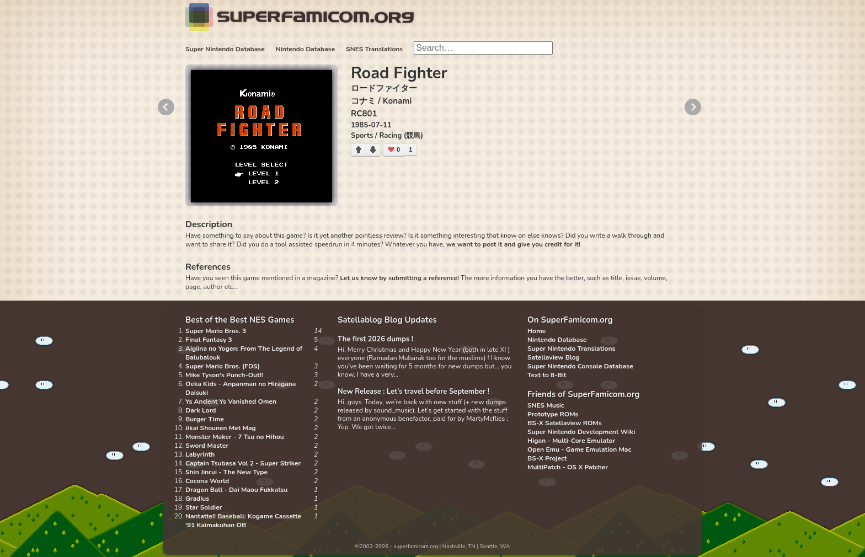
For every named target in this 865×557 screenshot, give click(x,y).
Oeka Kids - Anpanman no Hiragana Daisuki (240, 388)
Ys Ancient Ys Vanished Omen (230, 401)
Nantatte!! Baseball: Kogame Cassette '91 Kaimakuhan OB (243, 520)
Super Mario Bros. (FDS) (222, 366)
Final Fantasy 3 (208, 339)
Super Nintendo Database (225, 49)
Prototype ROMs (552, 414)
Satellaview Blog (553, 357)
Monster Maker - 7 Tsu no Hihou (234, 436)
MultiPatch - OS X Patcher (567, 467)
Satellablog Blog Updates (387, 319)
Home (536, 330)
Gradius (197, 498)
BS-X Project (547, 458)
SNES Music (545, 405)
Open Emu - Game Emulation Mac (579, 449)
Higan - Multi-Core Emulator (571, 440)
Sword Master (206, 445)
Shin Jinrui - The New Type (226, 472)
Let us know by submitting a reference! (399, 278)
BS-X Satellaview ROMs (564, 423)
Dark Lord (200, 410)
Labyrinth (200, 454)
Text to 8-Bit (546, 375)
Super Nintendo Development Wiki (581, 431)
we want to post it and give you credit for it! (513, 244)
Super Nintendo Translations (571, 348)
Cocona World (207, 480)
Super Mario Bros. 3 (215, 330)
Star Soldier (203, 507)
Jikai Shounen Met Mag (220, 428)
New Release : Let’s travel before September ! (413, 392)
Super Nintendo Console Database (580, 366)
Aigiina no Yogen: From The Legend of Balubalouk (243, 353)
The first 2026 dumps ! (375, 339)
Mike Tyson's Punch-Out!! (224, 375)
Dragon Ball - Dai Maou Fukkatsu (236, 489)
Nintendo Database (305, 49)
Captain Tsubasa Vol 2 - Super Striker (243, 463)
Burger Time (204, 419)
